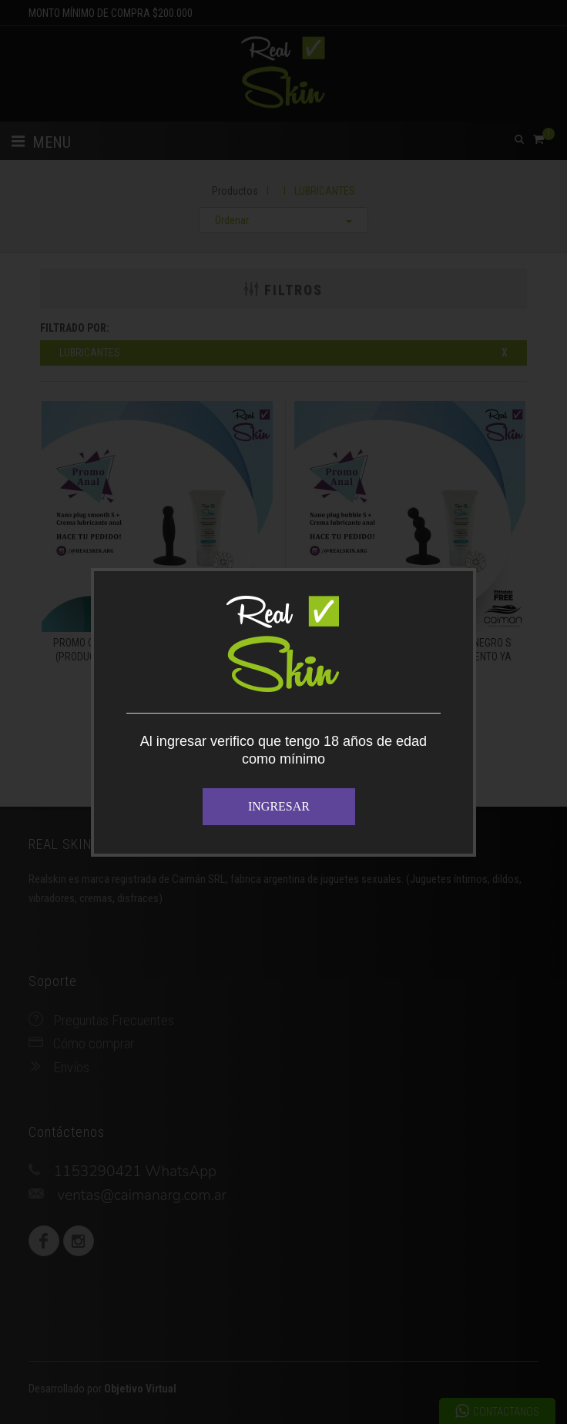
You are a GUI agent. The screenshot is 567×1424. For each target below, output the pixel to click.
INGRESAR (279, 806)
